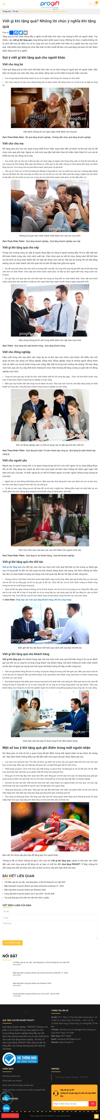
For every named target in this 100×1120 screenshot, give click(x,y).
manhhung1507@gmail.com (69, 1039)
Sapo (68, 1116)
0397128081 (66, 1036)
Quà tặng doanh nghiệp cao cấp (65, 241)
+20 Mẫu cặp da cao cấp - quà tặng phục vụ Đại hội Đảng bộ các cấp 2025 (33, 882)
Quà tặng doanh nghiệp (37, 241)
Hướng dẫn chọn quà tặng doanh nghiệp (71, 137)
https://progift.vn (66, 1042)
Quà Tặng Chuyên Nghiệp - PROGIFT (71, 1077)
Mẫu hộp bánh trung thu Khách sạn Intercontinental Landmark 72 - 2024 (33, 886)
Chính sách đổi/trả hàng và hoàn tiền (17, 1085)
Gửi (92, 1104)
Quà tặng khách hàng (55, 346)
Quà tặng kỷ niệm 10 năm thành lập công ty (47, 450)
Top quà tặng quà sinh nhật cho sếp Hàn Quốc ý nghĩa (25, 897)
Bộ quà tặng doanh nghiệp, (38, 137)
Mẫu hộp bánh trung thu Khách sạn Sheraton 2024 (24, 890)
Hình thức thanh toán (11, 1076)
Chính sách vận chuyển (12, 1081)
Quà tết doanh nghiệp (64, 555)
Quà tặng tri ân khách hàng (39, 555)
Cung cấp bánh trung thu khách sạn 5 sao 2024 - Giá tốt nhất (28, 894)
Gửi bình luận (12, 943)
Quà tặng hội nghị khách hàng (29, 346)
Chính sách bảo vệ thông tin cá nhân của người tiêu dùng (23, 1091)
